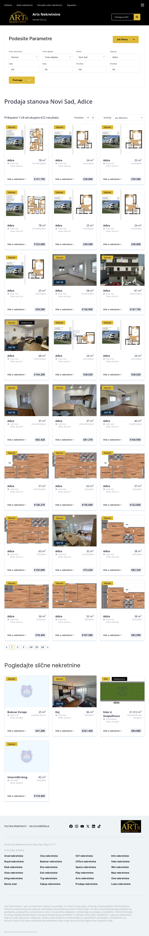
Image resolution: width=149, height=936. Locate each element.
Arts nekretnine (85, 876)
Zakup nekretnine (50, 882)
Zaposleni (71, 5)
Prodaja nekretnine (87, 882)
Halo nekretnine (120, 859)
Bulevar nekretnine (51, 859)
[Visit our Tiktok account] (99, 824)
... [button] (27, 645)
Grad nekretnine (13, 854)
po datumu (121, 116)
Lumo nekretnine (121, 882)
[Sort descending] (93, 115)
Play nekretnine (85, 871)
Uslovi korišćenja (39, 824)
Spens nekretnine (86, 865)
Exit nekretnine (49, 871)
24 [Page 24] (30, 645)
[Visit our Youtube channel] (82, 824)
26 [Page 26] (42, 645)
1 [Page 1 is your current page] (11, 645)
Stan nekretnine (13, 871)
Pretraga (22, 78)
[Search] (137, 17)
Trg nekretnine (48, 876)
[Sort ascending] (88, 115)
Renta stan (10, 882)
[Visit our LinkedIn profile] (93, 824)
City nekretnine (49, 854)
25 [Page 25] (36, 645)
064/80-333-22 (39, 19)
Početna (8, 5)
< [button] (7, 645)
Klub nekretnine (13, 865)
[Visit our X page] (88, 824)
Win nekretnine (120, 865)
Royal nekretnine (14, 859)
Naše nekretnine (25, 5)
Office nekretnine (86, 859)
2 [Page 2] (17, 645)
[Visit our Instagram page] (76, 824)
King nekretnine (13, 876)
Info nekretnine (120, 854)
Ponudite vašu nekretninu (49, 5)
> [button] (48, 645)
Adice (115, 55)
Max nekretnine (120, 871)
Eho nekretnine (49, 865)
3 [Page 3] (23, 645)
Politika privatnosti (15, 824)
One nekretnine (120, 876)
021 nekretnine (84, 854)
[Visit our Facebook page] (71, 824)
